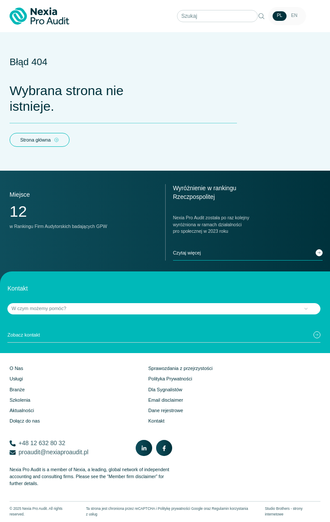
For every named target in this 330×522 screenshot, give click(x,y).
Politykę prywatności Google (180, 509)
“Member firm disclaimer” (132, 476)
